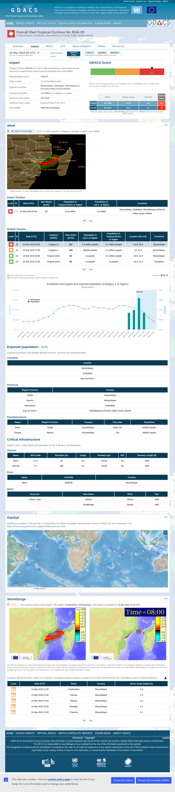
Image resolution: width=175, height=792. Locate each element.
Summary (18, 46)
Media (101, 46)
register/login (154, 1)
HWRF (102, 53)
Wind (107, 97)
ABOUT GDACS (122, 733)
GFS (90, 53)
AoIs (44, 347)
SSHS (96, 131)
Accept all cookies (122, 780)
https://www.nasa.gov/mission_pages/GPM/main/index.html (36, 526)
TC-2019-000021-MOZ (51, 81)
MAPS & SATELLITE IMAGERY (76, 23)
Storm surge (128, 97)
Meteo (49, 46)
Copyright (90, 738)
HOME (9, 23)
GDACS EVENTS (25, 23)
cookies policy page (59, 779)
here (116, 86)
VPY (36, 466)
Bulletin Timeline (16, 229)
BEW (35, 461)
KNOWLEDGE (103, 23)
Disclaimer (78, 738)
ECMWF (114, 53)
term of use (129, 1)
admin (165, 1)
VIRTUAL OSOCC (46, 23)
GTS (62, 46)
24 (16, 211)
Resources (119, 46)
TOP (166, 125)
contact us (141, 1)
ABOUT (117, 23)
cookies (166, 738)
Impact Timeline (16, 197)
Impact (35, 46)
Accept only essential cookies (153, 780)
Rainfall (148, 97)
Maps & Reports (82, 46)
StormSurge (16, 599)
